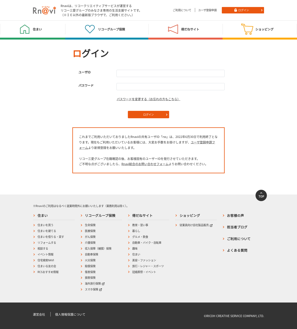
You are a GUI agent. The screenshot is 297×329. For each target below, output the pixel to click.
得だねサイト (142, 215)
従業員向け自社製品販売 (196, 225)
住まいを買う (45, 225)
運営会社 (39, 314)
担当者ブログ (237, 227)
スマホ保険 (93, 289)
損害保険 (90, 278)
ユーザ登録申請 (207, 10)
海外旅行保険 (95, 283)
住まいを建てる (47, 231)
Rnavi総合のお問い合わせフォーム (145, 164)
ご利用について (182, 10)
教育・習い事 (140, 225)
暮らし (136, 231)
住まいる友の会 (47, 266)
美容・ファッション (144, 260)
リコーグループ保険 (100, 215)
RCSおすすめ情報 (48, 272)
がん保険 (90, 237)
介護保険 (90, 243)
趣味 (135, 248)
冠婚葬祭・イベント (144, 272)
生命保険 (90, 225)
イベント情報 (45, 254)
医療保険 (90, 231)
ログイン (148, 114)
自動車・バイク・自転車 (146, 243)
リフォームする (47, 243)
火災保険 (90, 260)
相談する (43, 248)
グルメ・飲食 (140, 237)
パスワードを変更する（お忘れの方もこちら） (148, 99)
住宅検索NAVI (46, 260)
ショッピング (190, 215)
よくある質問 (237, 250)
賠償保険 (90, 266)
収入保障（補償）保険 (98, 248)
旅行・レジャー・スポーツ (148, 266)
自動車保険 (91, 254)
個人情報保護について (70, 314)
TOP (261, 196)
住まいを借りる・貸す (51, 237)
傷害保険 (90, 272)
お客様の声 (235, 215)
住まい (43, 215)
